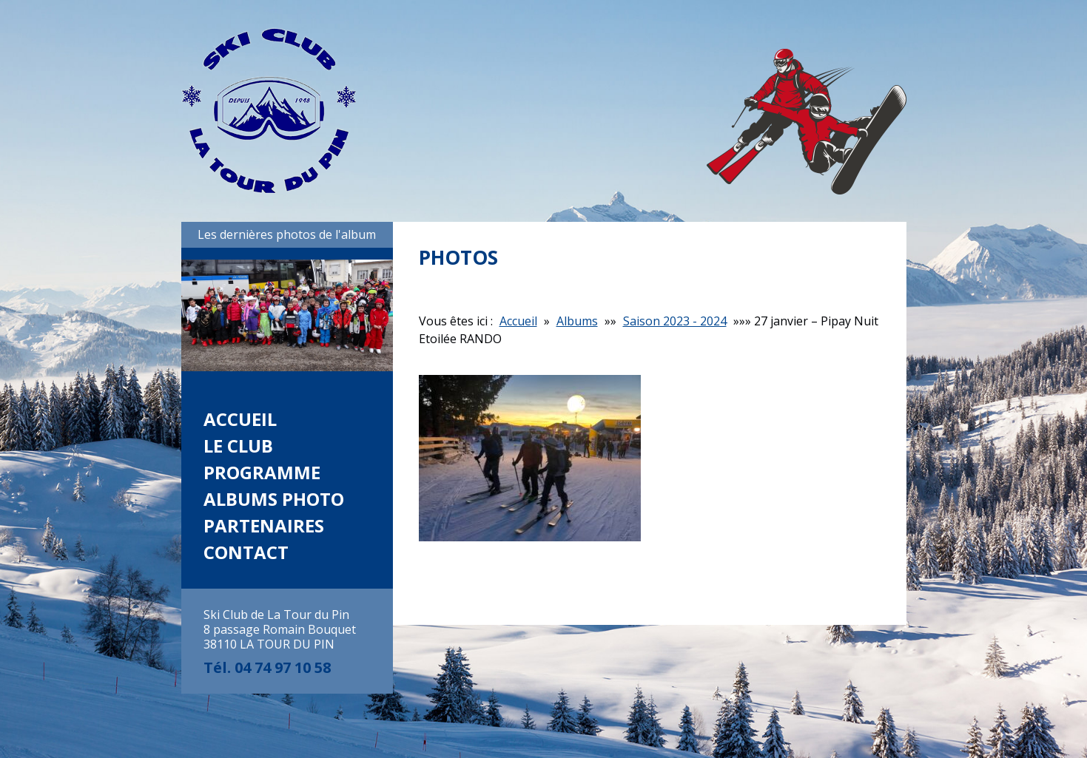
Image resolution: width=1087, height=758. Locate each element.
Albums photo (273, 499)
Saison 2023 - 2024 (675, 321)
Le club (238, 445)
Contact (246, 552)
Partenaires (263, 525)
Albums (577, 321)
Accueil (240, 419)
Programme (261, 472)
